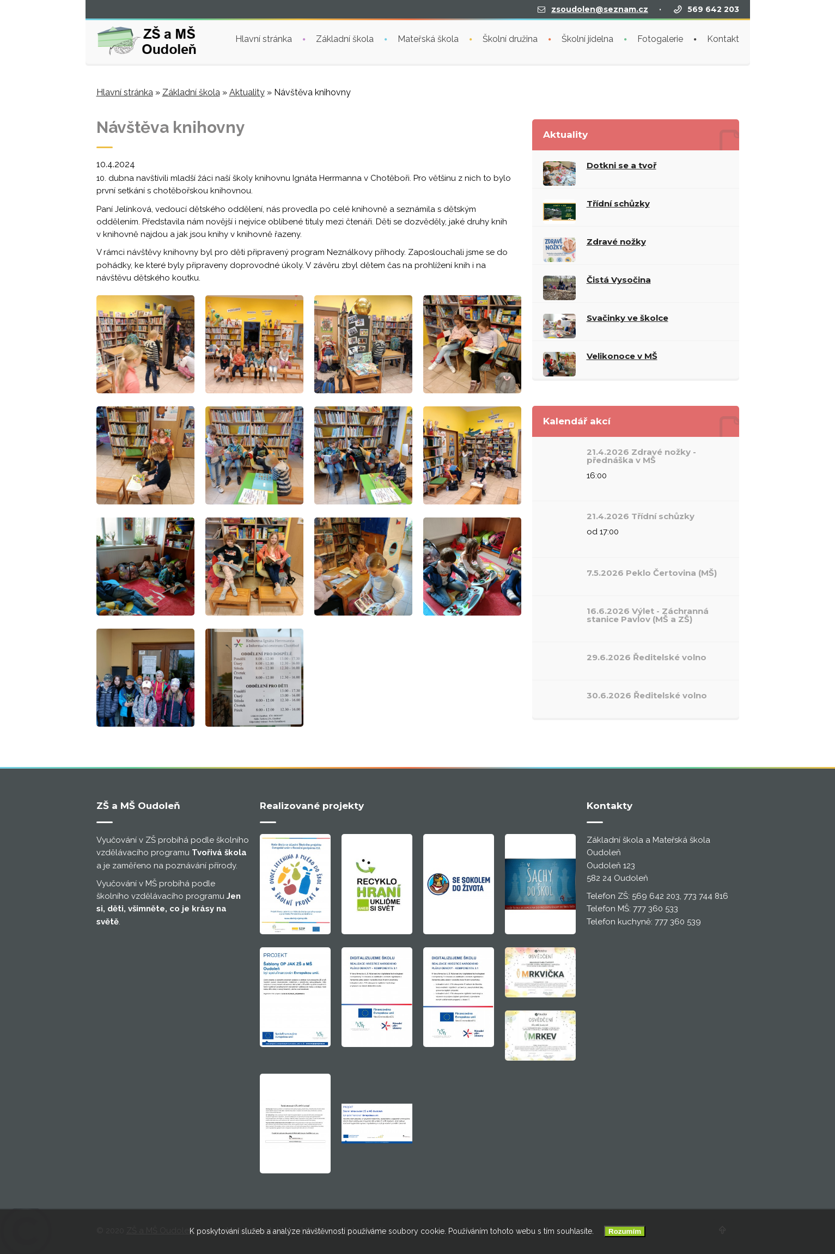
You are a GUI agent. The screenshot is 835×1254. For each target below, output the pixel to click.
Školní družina (510, 38)
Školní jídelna (587, 38)
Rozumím (624, 1231)
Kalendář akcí (577, 421)
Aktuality (247, 92)
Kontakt (723, 38)
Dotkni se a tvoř (621, 165)
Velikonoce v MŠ (622, 356)
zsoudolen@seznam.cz (599, 8)
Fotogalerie (660, 38)
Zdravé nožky (616, 241)
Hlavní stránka (263, 38)
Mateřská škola (428, 38)
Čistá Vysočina (619, 280)
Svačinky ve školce (627, 318)
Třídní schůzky (618, 203)
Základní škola (345, 38)
